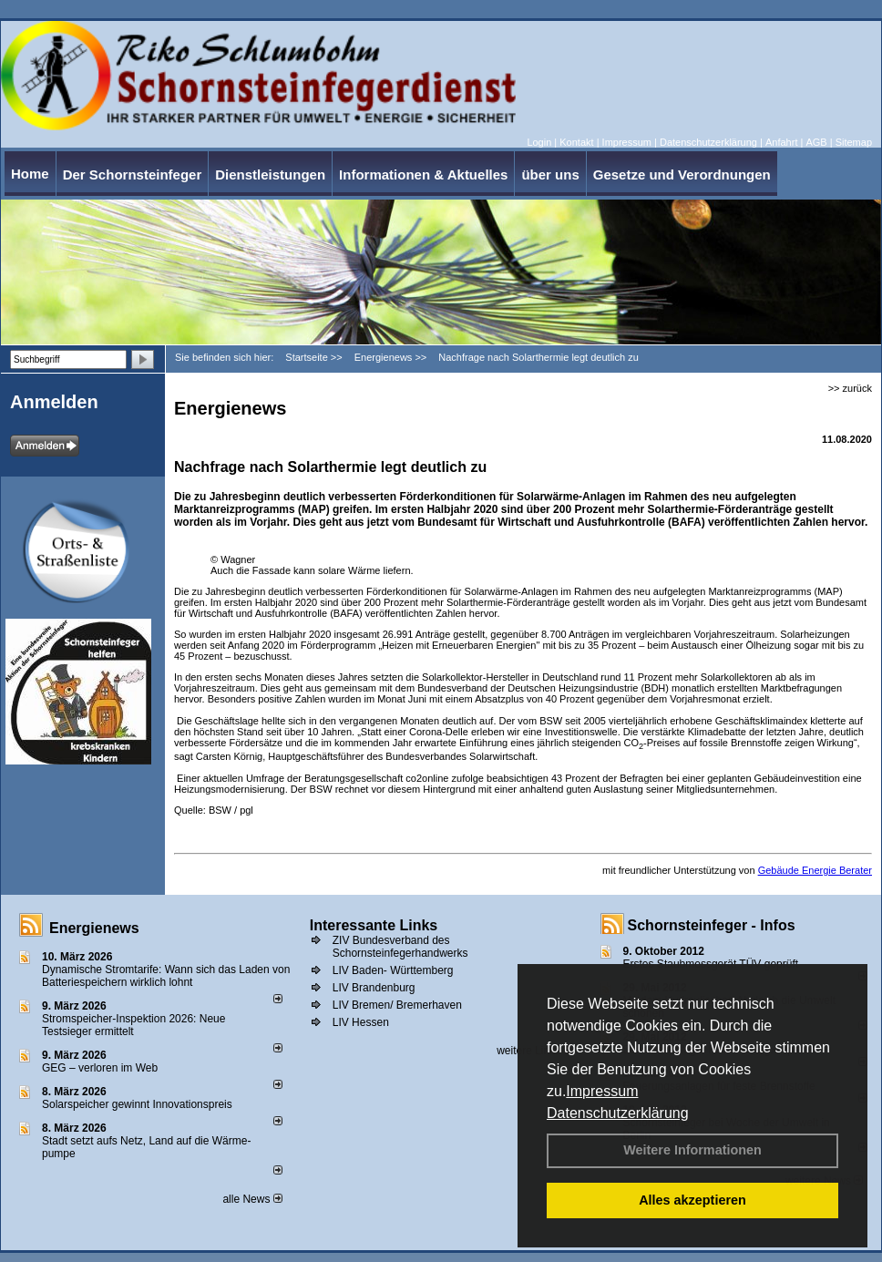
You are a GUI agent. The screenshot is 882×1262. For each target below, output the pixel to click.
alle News (252, 1199)
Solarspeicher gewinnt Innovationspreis (137, 1104)
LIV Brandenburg (374, 987)
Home (30, 173)
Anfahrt (781, 142)
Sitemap (854, 142)
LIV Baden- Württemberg (393, 970)
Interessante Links (374, 925)
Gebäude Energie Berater (815, 870)
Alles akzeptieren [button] (692, 1200)
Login (539, 142)
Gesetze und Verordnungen (682, 174)
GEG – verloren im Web (100, 1068)
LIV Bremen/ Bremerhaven (397, 1005)
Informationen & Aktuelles (423, 174)
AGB (815, 142)
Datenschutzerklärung (618, 1113)
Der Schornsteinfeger (132, 174)
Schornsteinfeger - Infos (711, 925)
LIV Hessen (361, 1022)
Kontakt (576, 142)
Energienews (94, 928)
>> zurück (850, 388)
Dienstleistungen (270, 174)
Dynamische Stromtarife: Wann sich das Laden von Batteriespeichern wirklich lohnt (166, 976)
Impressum (602, 1091)
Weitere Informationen (692, 1150)
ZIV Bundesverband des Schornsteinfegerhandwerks (400, 946)
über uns (550, 174)
